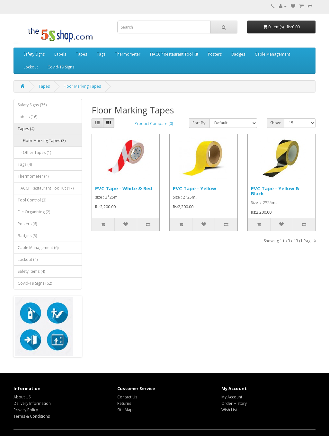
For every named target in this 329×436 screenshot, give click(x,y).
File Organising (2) (34, 212)
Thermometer (127, 54)
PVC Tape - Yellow (194, 188)
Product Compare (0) (154, 123)
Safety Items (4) (31, 271)
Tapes (81, 54)
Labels (60, 54)
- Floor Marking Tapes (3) (42, 140)
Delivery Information (32, 403)
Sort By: (199, 123)
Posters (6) (27, 224)
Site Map (125, 410)
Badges (238, 54)
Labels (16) (27, 117)
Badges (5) (27, 235)
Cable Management (272, 54)
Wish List (229, 410)
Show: (275, 123)
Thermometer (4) (33, 176)
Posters (215, 54)
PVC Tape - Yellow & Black (275, 191)
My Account (231, 397)
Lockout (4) (28, 259)
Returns (124, 403)
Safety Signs (34, 54)
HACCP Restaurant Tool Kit (174, 54)
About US (22, 397)
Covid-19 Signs (61, 67)
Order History (234, 403)
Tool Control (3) (32, 200)
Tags (101, 54)
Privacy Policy (25, 410)
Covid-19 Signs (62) (35, 283)
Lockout (30, 67)
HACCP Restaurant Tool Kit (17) (46, 188)
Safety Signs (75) (32, 105)
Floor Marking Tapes (82, 86)
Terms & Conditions (31, 416)
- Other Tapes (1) (34, 152)
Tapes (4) (26, 128)
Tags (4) (25, 164)
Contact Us (127, 397)
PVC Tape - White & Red (123, 188)
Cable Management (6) (38, 247)
